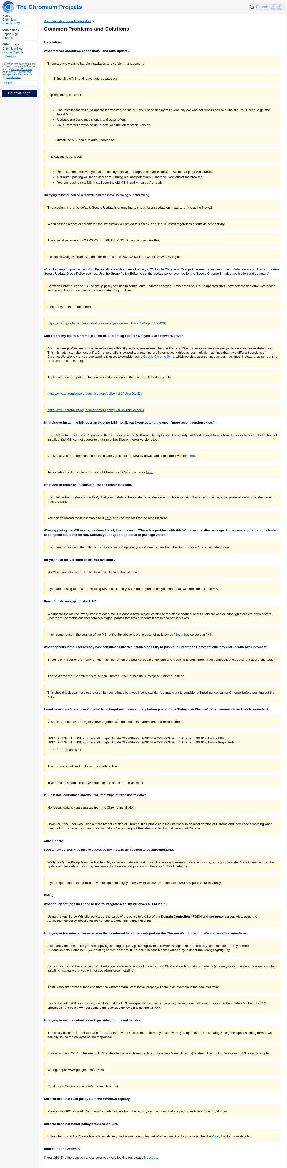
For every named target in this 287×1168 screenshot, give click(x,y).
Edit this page (19, 93)
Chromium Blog (12, 48)
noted (28, 64)
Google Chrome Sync (158, 356)
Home (6, 15)
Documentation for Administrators (67, 21)
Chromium (9, 19)
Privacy (7, 83)
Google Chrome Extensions (12, 54)
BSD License (14, 77)
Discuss (7, 38)
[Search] (267, 7)
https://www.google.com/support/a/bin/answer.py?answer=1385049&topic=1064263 (106, 323)
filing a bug (181, 634)
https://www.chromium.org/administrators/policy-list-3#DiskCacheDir (95, 410)
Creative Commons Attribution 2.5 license (17, 70)
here (192, 455)
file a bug (150, 1157)
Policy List (219, 1136)
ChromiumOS (11, 23)
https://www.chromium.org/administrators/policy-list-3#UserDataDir (94, 393)
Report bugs (10, 34)
